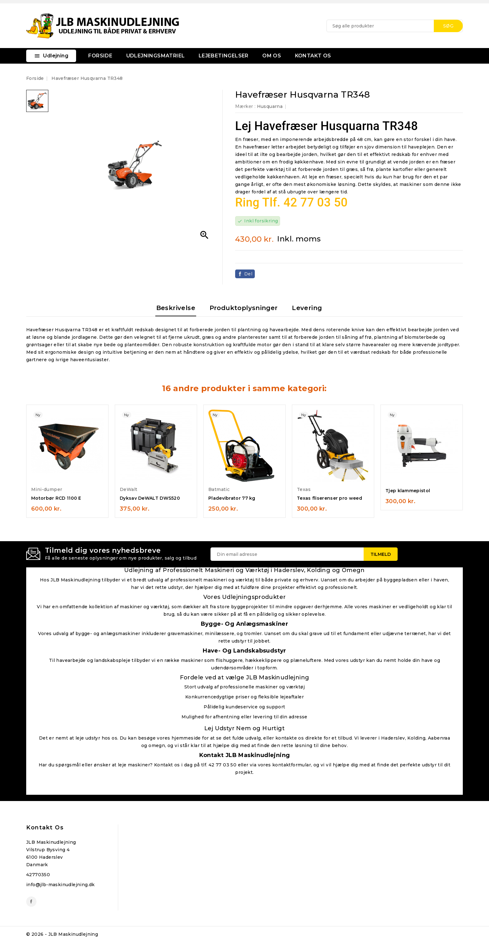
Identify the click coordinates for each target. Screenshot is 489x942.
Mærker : (245, 106)
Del (248, 274)
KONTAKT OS (313, 56)
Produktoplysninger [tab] (244, 308)
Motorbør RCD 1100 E (56, 498)
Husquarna (270, 106)
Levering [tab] (307, 308)
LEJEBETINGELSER (224, 56)
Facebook (31, 901)
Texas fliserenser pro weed (329, 498)
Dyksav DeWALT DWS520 (150, 498)
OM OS (271, 56)
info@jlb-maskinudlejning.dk (60, 884)
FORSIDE (100, 56)
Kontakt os (45, 827)
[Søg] (395, 26)
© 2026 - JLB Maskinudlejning (62, 934)
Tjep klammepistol (407, 490)
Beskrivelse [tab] (175, 308)
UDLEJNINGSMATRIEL (155, 56)
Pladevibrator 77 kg (231, 498)
